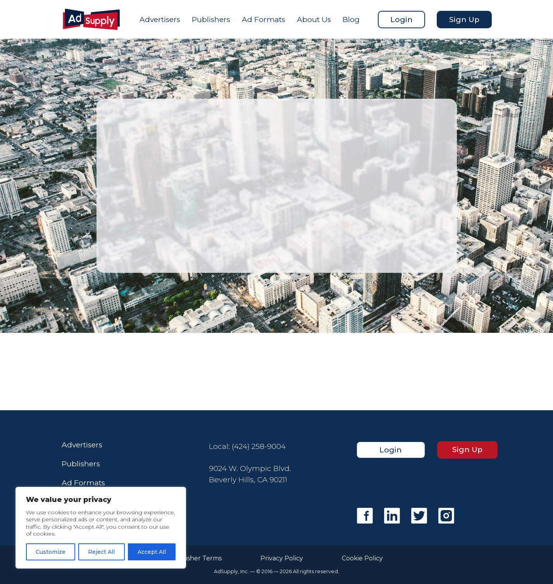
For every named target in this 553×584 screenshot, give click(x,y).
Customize (50, 551)
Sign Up (464, 19)
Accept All (152, 551)
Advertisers (160, 19)
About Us (314, 19)
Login (401, 19)
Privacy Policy (281, 558)
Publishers (211, 19)
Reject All (101, 551)
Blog (351, 19)
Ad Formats (263, 19)
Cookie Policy (362, 558)
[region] (101, 528)
